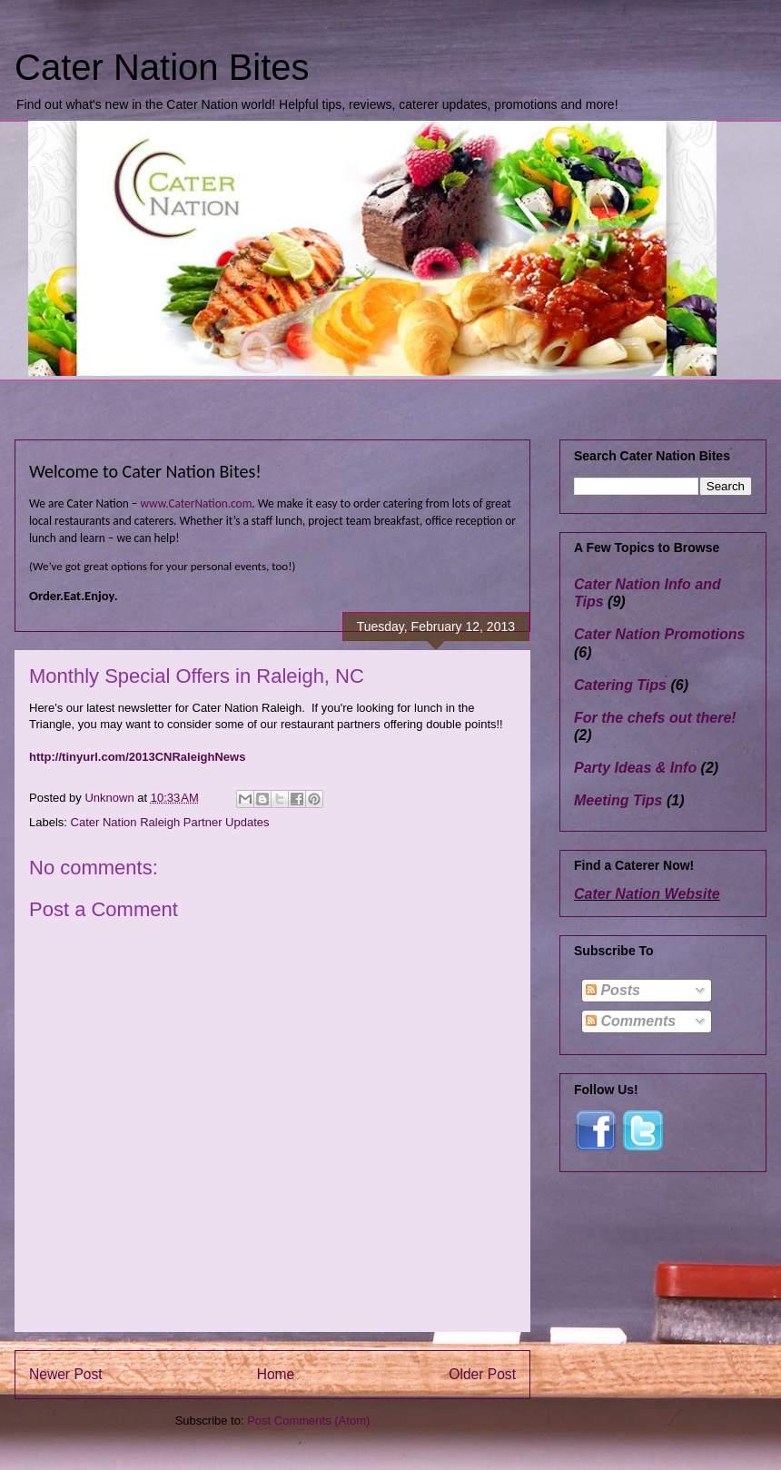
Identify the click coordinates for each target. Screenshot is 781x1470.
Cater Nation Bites (162, 67)
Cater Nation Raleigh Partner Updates (170, 822)
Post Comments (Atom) (308, 1420)
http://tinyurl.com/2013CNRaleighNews (137, 757)
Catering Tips (620, 685)
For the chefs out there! (655, 717)
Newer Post (66, 1374)
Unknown (110, 797)
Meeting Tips (618, 800)
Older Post (482, 1374)
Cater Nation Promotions (659, 634)
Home (276, 1374)
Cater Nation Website (647, 894)
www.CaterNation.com (196, 503)
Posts (613, 990)
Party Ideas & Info (635, 767)
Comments (631, 1021)
